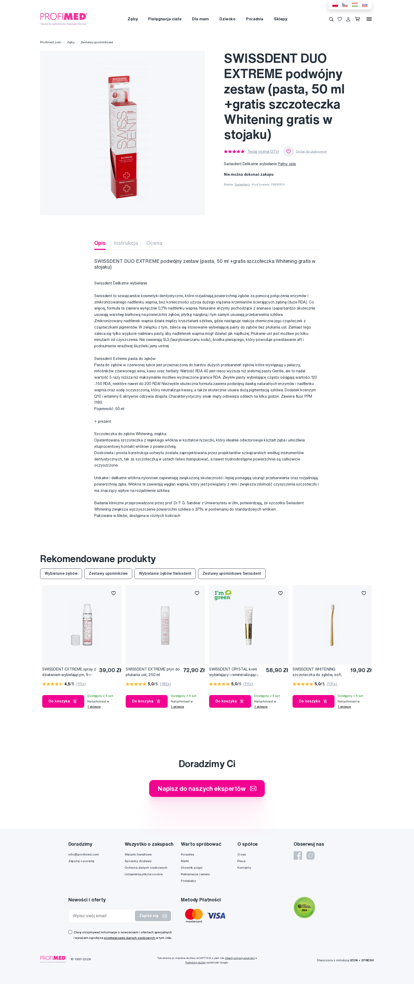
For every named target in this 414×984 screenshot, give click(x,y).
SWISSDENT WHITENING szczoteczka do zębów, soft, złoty (317, 672)
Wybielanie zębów (61, 573)
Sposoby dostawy (138, 861)
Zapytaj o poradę (81, 861)
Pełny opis (287, 164)
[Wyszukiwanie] (331, 19)
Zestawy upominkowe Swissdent (232, 573)
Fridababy (188, 880)
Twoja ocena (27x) (263, 151)
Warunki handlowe (138, 854)
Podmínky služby (195, 962)
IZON (354, 960)
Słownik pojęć (191, 867)
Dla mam (200, 19)
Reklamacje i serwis (195, 874)
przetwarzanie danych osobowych (130, 937)
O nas (241, 854)
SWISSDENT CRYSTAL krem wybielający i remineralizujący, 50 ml (234, 672)
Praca (241, 861)
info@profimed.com (83, 854)
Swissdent (242, 184)
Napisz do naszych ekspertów (207, 788)
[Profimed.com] (64, 19)
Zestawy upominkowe (97, 42)
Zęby (133, 19)
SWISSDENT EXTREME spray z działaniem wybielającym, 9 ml (69, 672)
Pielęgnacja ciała (164, 19)
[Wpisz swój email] (103, 915)
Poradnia (254, 19)
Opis (99, 243)
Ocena (154, 243)
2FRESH (367, 960)
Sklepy (280, 19)
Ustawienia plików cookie (144, 874)
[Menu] (369, 19)
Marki (185, 861)
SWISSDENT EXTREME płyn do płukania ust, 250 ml (153, 672)
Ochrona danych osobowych (146, 867)
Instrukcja (126, 243)
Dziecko (227, 19)
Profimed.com (50, 42)
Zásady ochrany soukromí (240, 958)
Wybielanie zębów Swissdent (165, 573)
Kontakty (244, 867)
